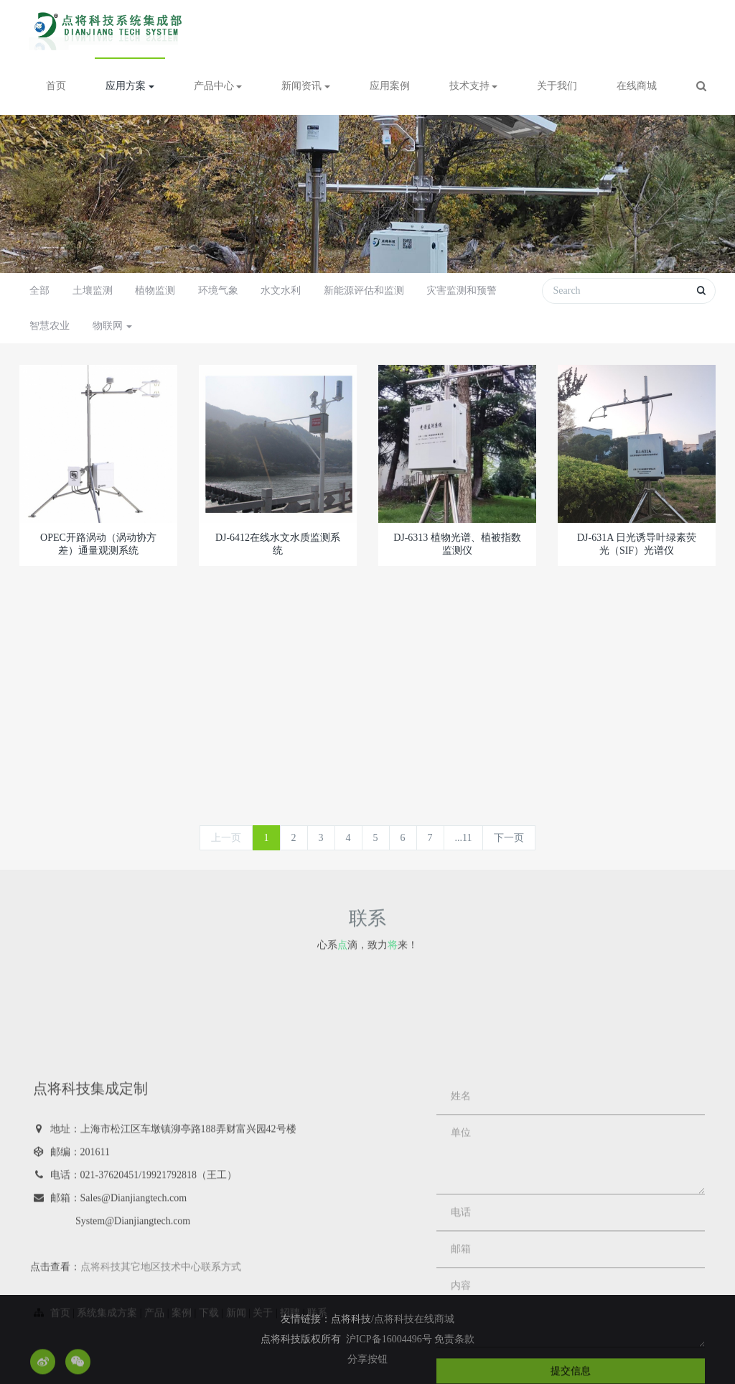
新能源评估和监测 (364, 290)
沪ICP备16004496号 (390, 1339)
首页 (56, 85)
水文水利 (281, 290)
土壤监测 (92, 290)
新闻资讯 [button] (305, 85)
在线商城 (637, 85)
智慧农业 (49, 325)
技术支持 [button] (473, 85)
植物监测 (155, 290)
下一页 (509, 837)
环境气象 (218, 290)
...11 (463, 837)
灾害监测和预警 (461, 290)
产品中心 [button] (218, 85)
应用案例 (390, 85)
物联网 (113, 325)
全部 (39, 290)
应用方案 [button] (130, 85)
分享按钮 (367, 1359)
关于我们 (557, 85)
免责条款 (454, 1339)
